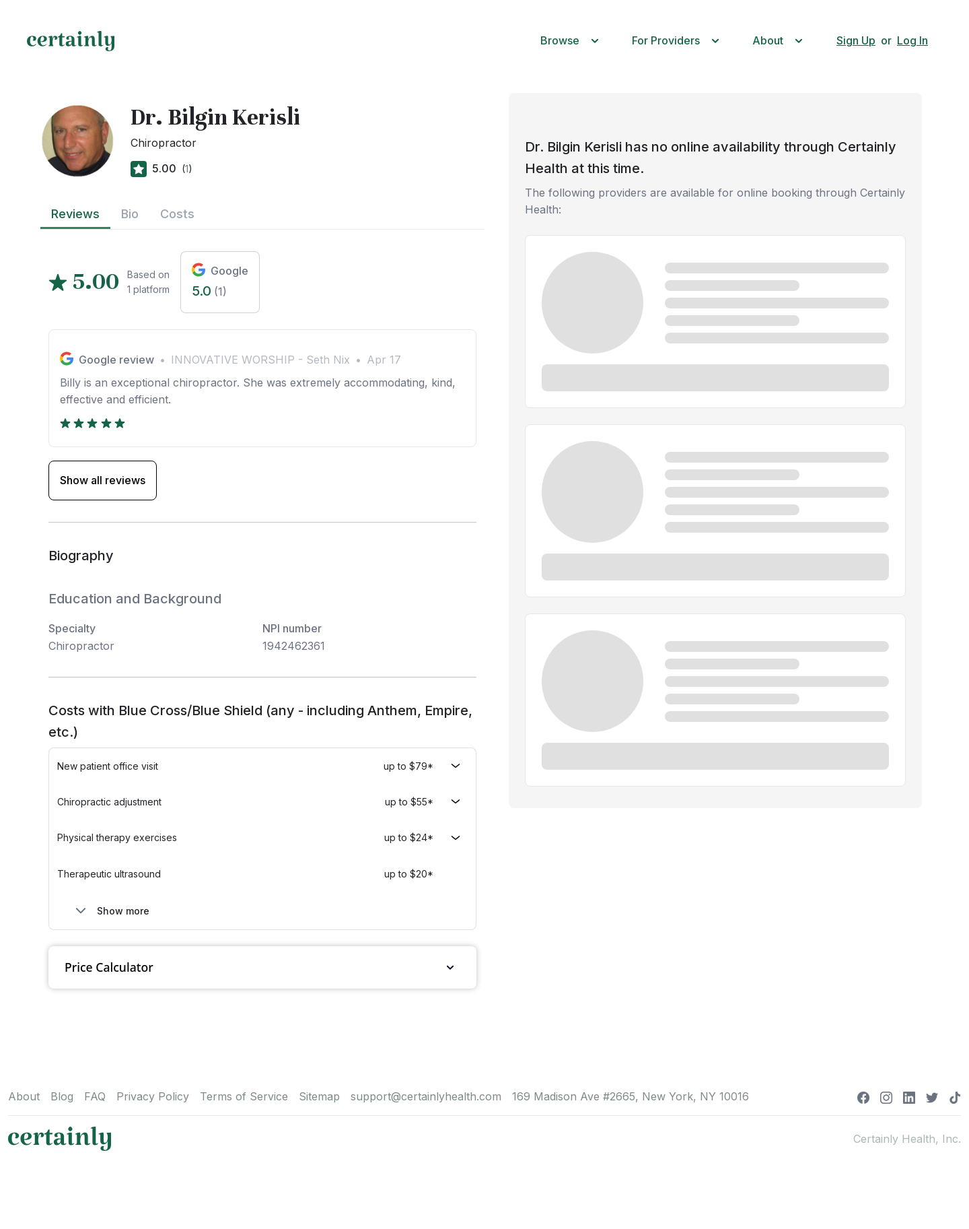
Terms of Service (244, 1096)
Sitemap (319, 1096)
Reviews (75, 214)
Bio (130, 214)
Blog (61, 1096)
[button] (572, 41)
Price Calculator (262, 967)
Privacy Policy (152, 1096)
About (24, 1096)
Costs (177, 214)
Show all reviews (102, 480)
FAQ (95, 1096)
